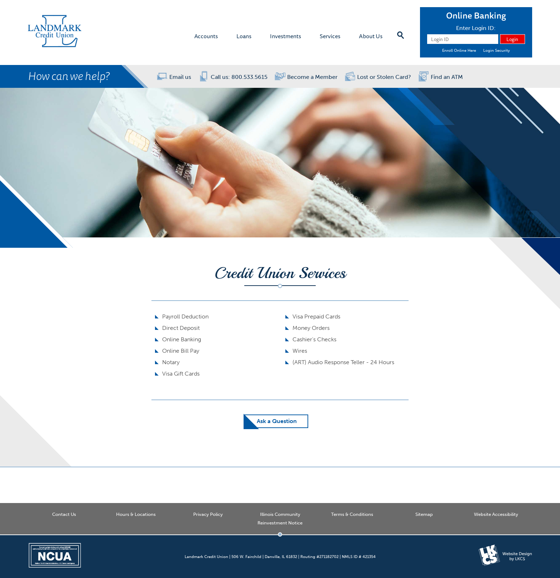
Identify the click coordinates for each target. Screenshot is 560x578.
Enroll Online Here (459, 50)
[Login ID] (462, 39)
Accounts (206, 35)
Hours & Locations (136, 514)
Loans (243, 35)
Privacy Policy (208, 514)
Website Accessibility (496, 514)
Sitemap (424, 514)
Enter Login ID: (476, 28)
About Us (370, 35)
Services (330, 35)
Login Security (496, 50)
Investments (285, 35)
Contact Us (64, 514)
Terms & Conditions (352, 514)
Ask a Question (277, 421)
